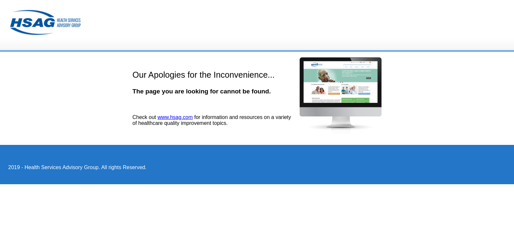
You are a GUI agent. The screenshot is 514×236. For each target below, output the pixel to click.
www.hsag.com (175, 117)
